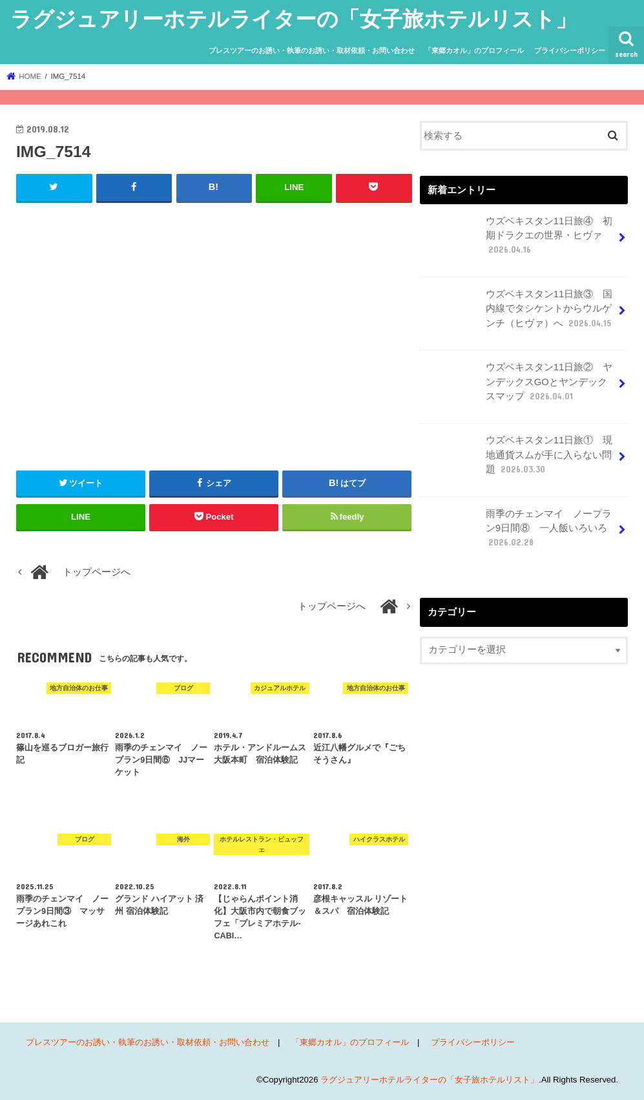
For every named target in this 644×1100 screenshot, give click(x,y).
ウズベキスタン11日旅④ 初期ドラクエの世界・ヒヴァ (517, 240)
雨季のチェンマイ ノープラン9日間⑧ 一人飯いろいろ (520, 533)
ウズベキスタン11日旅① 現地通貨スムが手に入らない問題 (517, 459)
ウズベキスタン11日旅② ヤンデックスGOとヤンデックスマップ (517, 386)
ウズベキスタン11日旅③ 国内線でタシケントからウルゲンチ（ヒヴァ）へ (517, 313)
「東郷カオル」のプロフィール (474, 50)
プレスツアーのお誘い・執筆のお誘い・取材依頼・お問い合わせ (312, 50)
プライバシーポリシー (569, 50)
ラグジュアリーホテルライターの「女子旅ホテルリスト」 (293, 18)
